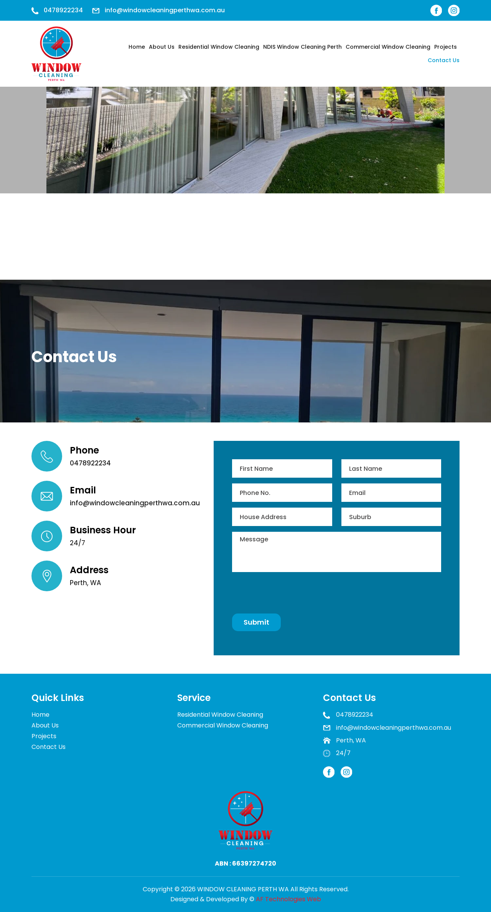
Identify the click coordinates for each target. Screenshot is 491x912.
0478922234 (63, 10)
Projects (445, 47)
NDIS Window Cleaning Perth (302, 47)
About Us (162, 47)
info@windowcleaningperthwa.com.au (165, 10)
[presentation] (290, 593)
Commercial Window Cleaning (388, 47)
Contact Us (444, 60)
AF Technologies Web (288, 899)
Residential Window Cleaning (218, 47)
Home (137, 47)
